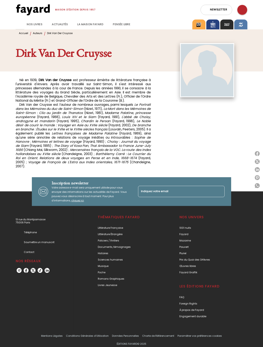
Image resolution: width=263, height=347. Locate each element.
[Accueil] (33, 10)
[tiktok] (40, 270)
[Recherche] (242, 10)
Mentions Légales (52, 336)
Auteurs (37, 33)
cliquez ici (77, 200)
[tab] (20, 24)
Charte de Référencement (158, 336)
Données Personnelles (125, 336)
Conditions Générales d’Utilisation (87, 336)
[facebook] (26, 270)
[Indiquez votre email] (176, 191)
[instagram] (19, 270)
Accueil (23, 33)
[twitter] (33, 270)
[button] (216, 10)
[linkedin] (47, 270)
